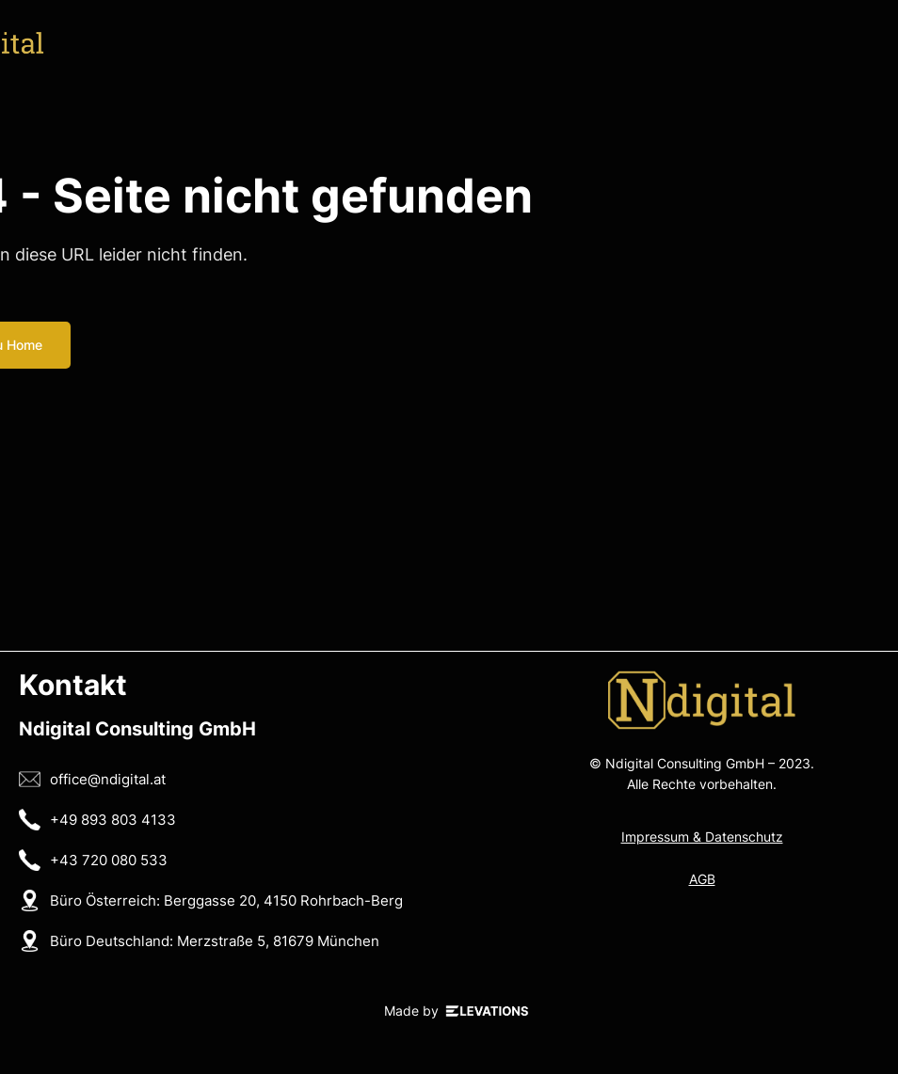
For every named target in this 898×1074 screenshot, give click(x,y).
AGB (702, 879)
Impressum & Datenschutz (702, 837)
